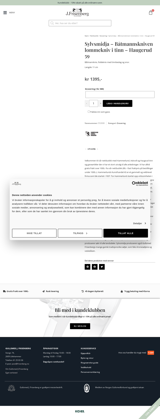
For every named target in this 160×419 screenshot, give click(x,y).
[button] (87, 267)
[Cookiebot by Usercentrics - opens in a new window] (134, 183)
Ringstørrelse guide (89, 362)
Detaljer (137, 223)
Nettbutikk (94, 36)
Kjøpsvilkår (85, 353)
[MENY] (5, 13)
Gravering (103, 36)
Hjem (87, 36)
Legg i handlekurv (118, 103)
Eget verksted (11, 372)
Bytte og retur (87, 358)
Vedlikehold (86, 367)
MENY (12, 12)
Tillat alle (125, 233)
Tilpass (80, 233)
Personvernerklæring (90, 372)
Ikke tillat (34, 233)
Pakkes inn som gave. (99, 111)
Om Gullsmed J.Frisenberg (16, 369)
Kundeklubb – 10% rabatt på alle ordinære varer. (80, 2)
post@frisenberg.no (20, 363)
